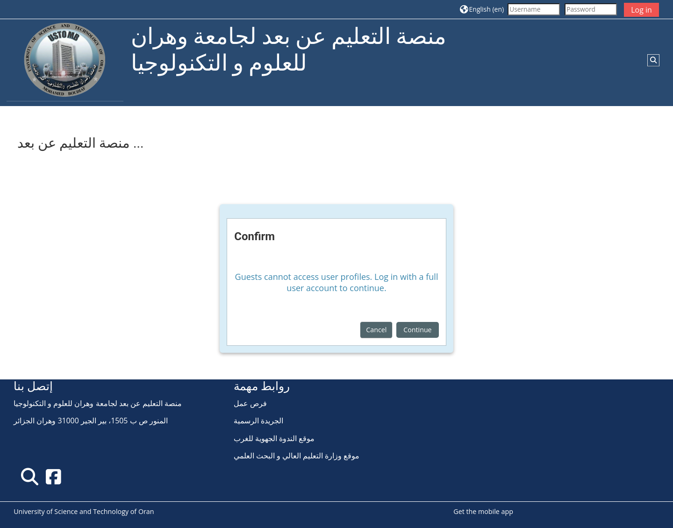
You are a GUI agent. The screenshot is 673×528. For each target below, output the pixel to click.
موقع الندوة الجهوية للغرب (274, 438)
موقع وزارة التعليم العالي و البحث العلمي (297, 455)
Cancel (376, 329)
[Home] (65, 61)
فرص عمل (250, 403)
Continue (417, 329)
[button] (481, 9)
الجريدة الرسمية (258, 420)
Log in (641, 10)
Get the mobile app (483, 511)
